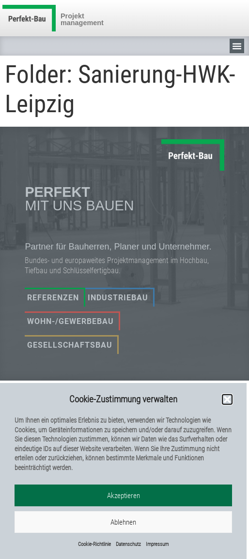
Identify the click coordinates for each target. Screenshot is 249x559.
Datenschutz (128, 545)
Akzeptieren (123, 496)
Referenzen (53, 297)
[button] (227, 400)
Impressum (157, 545)
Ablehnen (123, 523)
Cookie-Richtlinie (94, 545)
